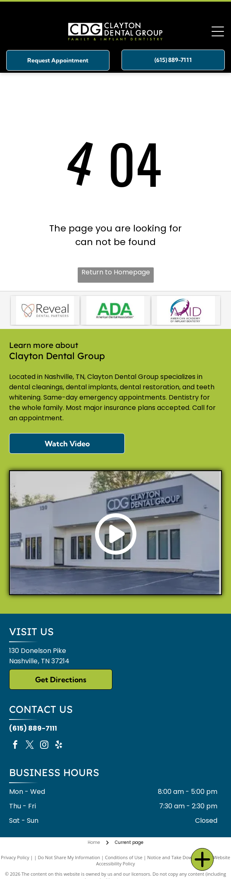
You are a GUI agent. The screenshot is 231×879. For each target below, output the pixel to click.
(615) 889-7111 (33, 728)
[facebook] (15, 745)
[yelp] (58, 745)
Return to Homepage (115, 272)
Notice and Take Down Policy (177, 857)
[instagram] (44, 745)
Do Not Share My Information (69, 857)
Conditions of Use (124, 857)
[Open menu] (218, 31)
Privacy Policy (15, 857)
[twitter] (30, 745)
